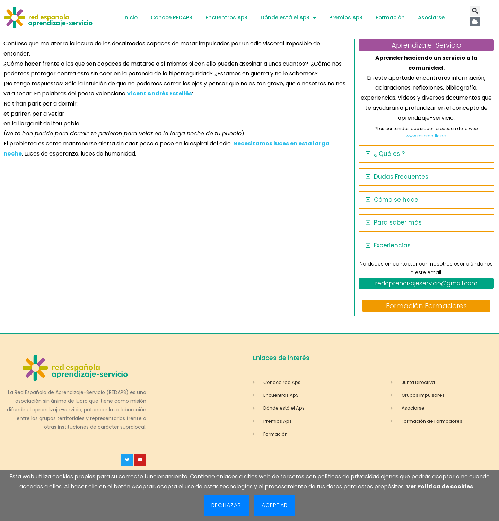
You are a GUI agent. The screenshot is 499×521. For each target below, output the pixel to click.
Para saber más (398, 222)
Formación (390, 17)
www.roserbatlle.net (426, 136)
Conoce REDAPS (171, 17)
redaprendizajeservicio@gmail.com (426, 283)
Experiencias (392, 245)
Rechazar (226, 505)
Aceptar (275, 505)
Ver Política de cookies (439, 486)
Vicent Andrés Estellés (159, 94)
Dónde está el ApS (288, 18)
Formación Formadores (426, 306)
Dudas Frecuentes (401, 177)
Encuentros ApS (226, 17)
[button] (475, 11)
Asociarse (431, 17)
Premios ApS (345, 17)
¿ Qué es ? (389, 154)
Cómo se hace (396, 199)
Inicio (130, 17)
